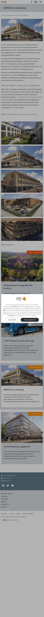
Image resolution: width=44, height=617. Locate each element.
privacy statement (26, 315)
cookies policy (13, 312)
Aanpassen (12, 320)
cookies (20, 308)
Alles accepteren (30, 320)
